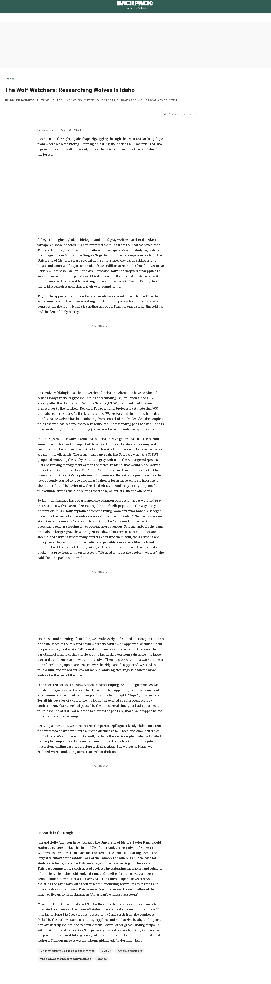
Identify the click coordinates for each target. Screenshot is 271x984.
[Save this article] (189, 114)
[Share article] (170, 114)
